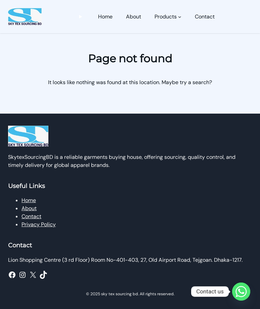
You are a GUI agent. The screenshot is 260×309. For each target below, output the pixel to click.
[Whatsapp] (241, 292)
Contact (31, 216)
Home (28, 200)
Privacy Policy (38, 224)
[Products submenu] (179, 16)
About (29, 208)
